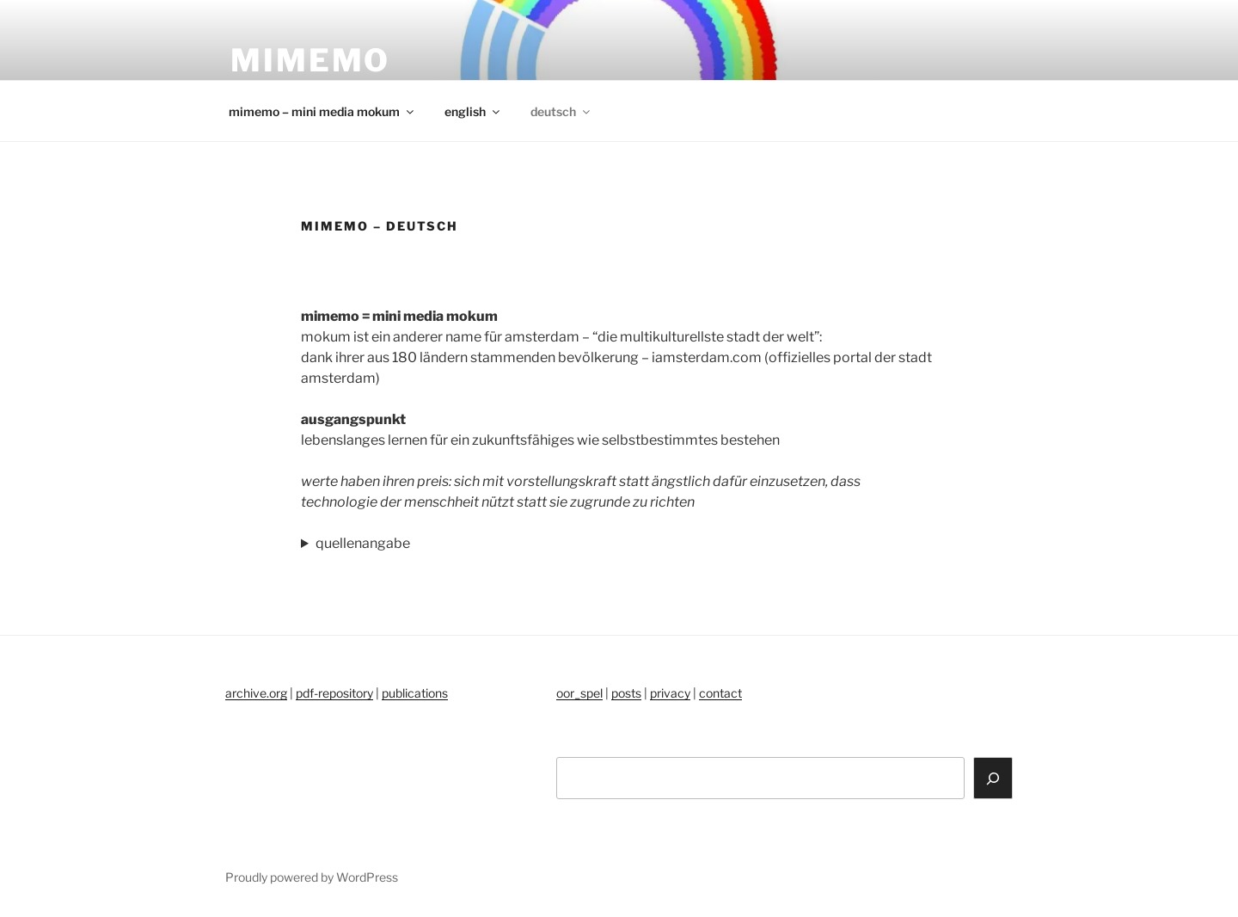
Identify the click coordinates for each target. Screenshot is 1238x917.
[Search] (993, 777)
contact (720, 693)
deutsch (561, 111)
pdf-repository (334, 693)
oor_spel (579, 693)
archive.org (256, 693)
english (473, 111)
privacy (670, 693)
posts (626, 693)
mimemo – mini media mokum (322, 111)
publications (415, 693)
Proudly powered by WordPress (311, 877)
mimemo (310, 60)
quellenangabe (363, 543)
